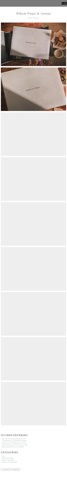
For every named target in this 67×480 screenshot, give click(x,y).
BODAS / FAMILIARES (33, 18)
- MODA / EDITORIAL (7, 458)
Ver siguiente (15, 469)
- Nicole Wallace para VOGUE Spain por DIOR (14, 445)
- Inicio (3, 456)
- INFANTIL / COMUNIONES (9, 462)
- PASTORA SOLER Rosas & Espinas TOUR (13, 439)
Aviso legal (4, 474)
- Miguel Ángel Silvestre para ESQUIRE (12, 447)
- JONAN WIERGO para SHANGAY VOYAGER (14, 441)
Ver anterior (5, 469)
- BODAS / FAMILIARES (7, 460)
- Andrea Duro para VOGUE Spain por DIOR (13, 443)
